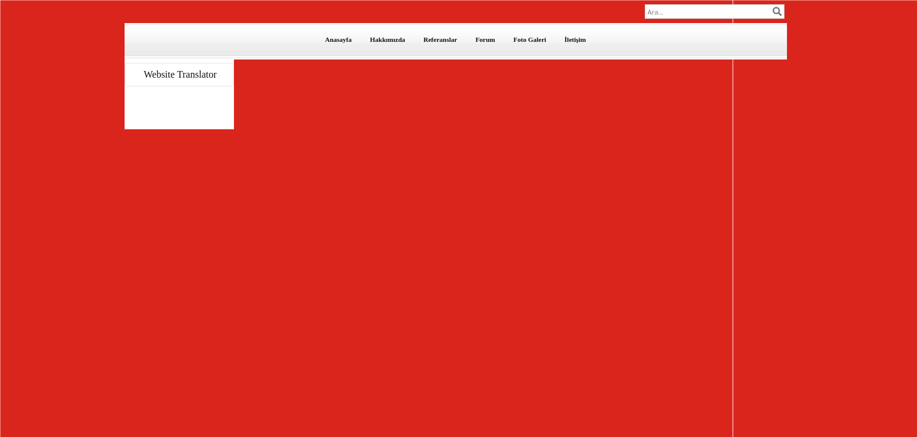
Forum (485, 39)
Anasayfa (338, 39)
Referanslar (441, 39)
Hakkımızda (387, 39)
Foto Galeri (529, 39)
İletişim (575, 39)
